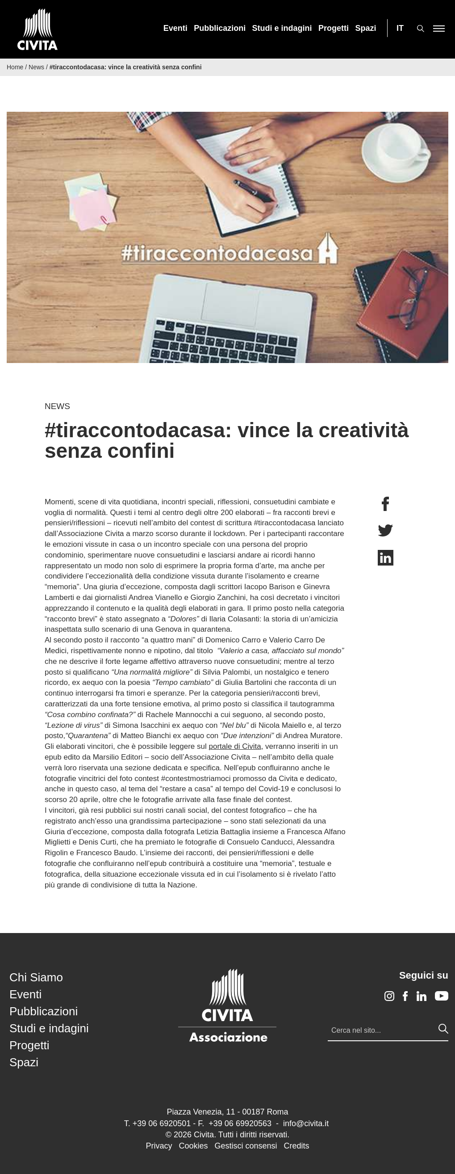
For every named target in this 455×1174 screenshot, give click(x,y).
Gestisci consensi (245, 1145)
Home (15, 67)
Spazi (365, 28)
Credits (296, 1145)
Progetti (333, 28)
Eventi (175, 28)
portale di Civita (235, 746)
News (36, 67)
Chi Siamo (36, 977)
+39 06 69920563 (240, 1123)
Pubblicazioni (220, 28)
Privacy (159, 1145)
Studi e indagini (282, 28)
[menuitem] (175, 28)
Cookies (193, 1145)
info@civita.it (306, 1123)
